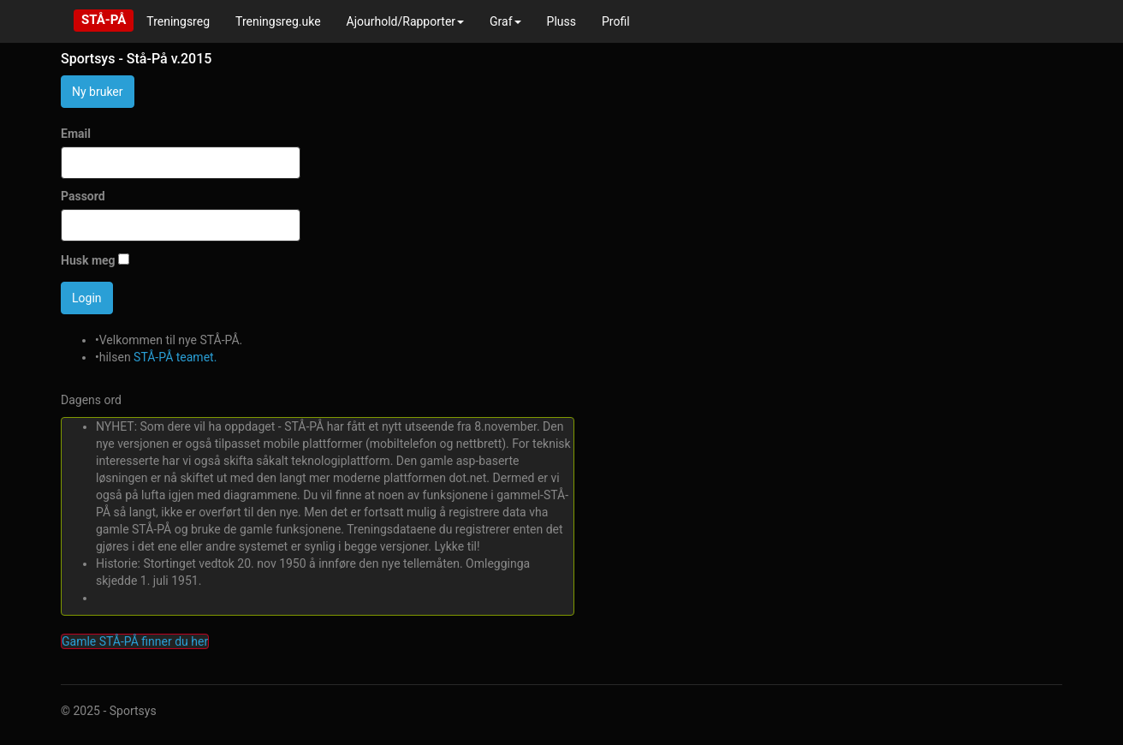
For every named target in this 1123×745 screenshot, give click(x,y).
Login (87, 298)
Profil (616, 21)
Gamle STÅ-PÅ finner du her (135, 641)
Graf (505, 21)
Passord (83, 196)
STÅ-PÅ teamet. (175, 357)
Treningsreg (178, 21)
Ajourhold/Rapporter (406, 21)
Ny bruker (97, 91)
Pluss (561, 21)
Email (76, 133)
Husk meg (88, 260)
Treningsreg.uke (278, 21)
